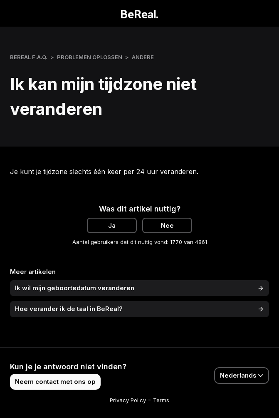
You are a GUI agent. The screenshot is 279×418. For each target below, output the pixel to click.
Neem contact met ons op (55, 382)
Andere (143, 57)
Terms (161, 400)
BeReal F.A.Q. (28, 57)
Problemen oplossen (89, 57)
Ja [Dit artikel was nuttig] (112, 225)
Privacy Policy (128, 400)
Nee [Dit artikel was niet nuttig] (167, 225)
